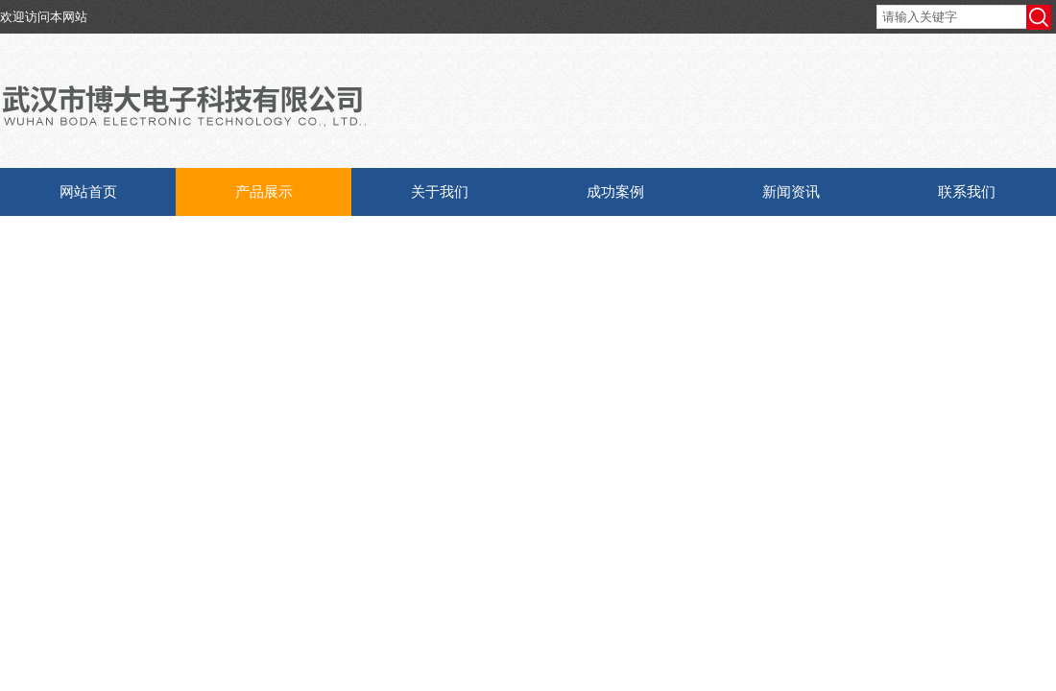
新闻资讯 (791, 191)
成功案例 (615, 191)
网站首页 (88, 191)
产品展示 (264, 191)
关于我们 (439, 191)
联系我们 (967, 191)
